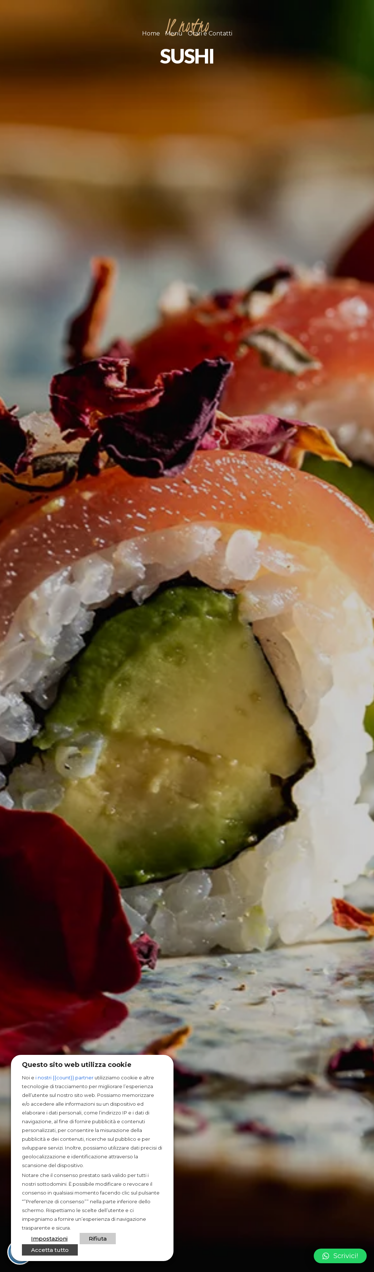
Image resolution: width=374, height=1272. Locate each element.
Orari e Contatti (210, 33)
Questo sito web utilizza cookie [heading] (76, 1065)
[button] (340, 1256)
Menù (174, 33)
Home (151, 33)
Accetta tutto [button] (50, 1249)
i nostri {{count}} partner (64, 1077)
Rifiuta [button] (98, 1238)
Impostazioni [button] (49, 1238)
